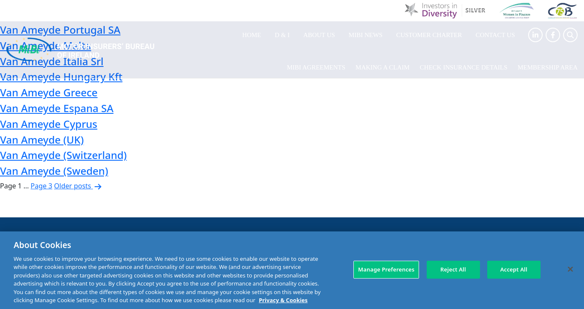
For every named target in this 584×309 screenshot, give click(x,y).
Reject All (453, 269)
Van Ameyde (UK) (42, 140)
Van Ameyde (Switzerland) (63, 155)
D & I (282, 35)
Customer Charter (429, 35)
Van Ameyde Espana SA (56, 108)
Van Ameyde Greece (49, 92)
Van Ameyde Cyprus (48, 124)
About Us (319, 35)
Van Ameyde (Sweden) (54, 171)
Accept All (513, 269)
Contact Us (495, 35)
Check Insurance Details (463, 67)
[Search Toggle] (570, 35)
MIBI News (366, 35)
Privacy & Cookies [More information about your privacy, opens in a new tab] (283, 300)
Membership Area (548, 67)
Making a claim (383, 67)
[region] (292, 270)
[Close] (570, 269)
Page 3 (41, 186)
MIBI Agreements (316, 67)
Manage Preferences (386, 269)
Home (251, 35)
